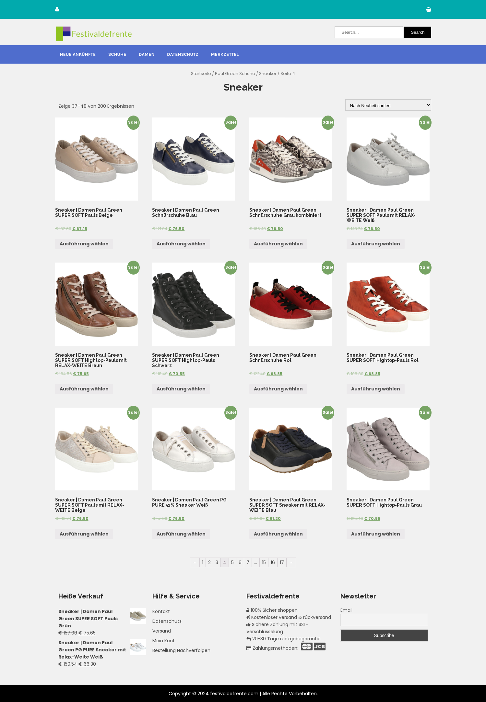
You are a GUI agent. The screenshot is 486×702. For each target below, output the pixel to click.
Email (346, 610)
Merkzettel (225, 54)
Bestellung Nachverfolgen (181, 650)
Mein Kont (163, 640)
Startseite (201, 73)
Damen (147, 54)
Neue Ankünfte (78, 54)
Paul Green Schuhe (235, 73)
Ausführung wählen (84, 243)
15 (264, 562)
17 (282, 562)
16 (273, 562)
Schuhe (117, 54)
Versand (161, 631)
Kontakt (161, 611)
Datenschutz (182, 54)
